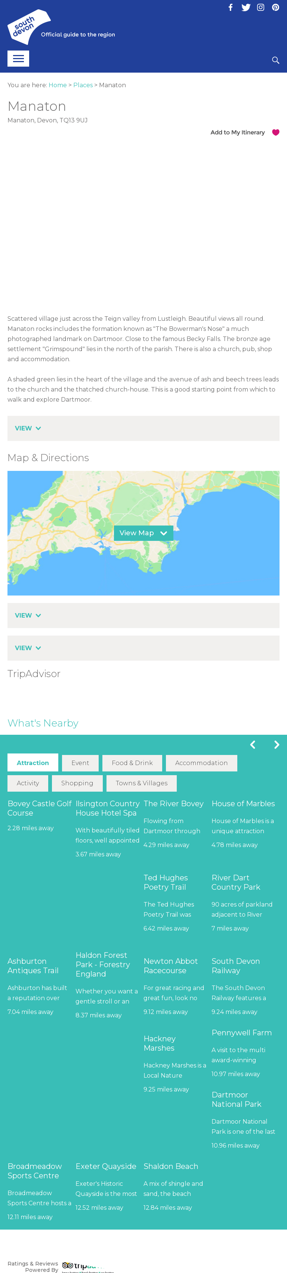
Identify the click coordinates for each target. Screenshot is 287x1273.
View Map (137, 533)
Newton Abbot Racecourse (171, 966)
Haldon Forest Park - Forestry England (102, 964)
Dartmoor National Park (237, 1099)
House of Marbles (243, 803)
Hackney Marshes (160, 1043)
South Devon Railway (236, 966)
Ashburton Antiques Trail (33, 966)
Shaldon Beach (171, 1166)
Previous (252, 744)
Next (277, 744)
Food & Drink (132, 763)
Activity (28, 783)
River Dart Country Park (236, 882)
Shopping (77, 783)
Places (83, 85)
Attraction (33, 763)
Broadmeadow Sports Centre (34, 1171)
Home (58, 85)
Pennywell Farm (242, 1032)
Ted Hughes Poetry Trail (166, 882)
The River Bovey (174, 803)
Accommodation (201, 763)
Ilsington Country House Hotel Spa (107, 808)
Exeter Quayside (105, 1166)
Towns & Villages (141, 783)
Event (80, 763)
